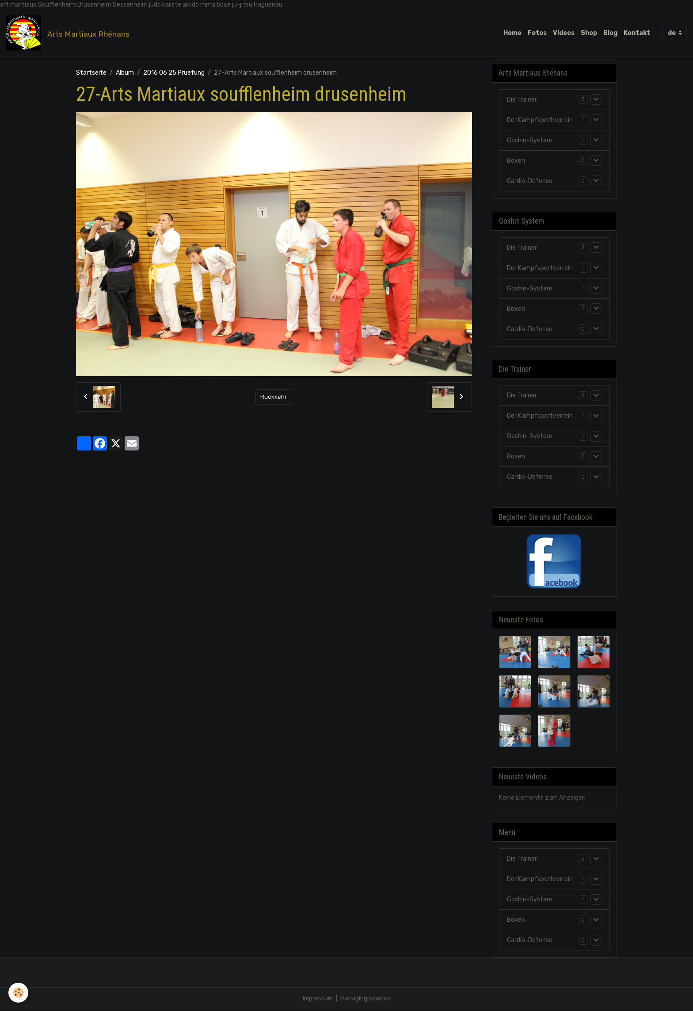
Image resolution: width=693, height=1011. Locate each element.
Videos (564, 33)
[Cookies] (19, 993)
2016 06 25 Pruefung (174, 73)
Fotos (537, 33)
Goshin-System (529, 141)
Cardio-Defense (529, 181)
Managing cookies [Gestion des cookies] (366, 999)
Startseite (91, 73)
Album (125, 73)
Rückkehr (273, 397)
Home (512, 33)
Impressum (318, 999)
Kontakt (637, 33)
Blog (610, 33)
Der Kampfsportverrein (540, 120)
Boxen (516, 161)
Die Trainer (522, 100)
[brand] (69, 33)
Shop (589, 33)
